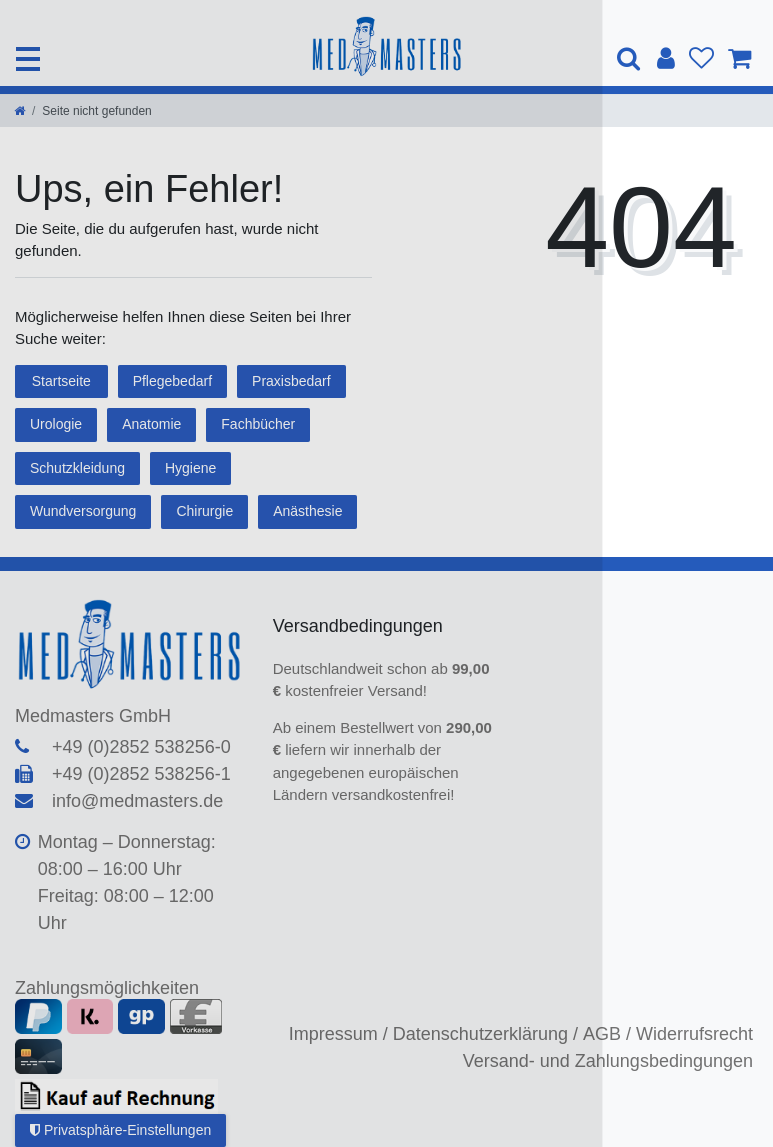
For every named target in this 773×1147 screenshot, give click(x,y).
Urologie (56, 424)
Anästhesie (307, 511)
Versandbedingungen (360, 626)
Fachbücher (258, 424)
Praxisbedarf (291, 381)
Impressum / (338, 1034)
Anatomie (151, 424)
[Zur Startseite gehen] (19, 111)
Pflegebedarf (172, 381)
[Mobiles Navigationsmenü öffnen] (28, 59)
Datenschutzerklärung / (485, 1034)
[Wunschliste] (701, 59)
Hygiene (190, 468)
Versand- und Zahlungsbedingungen (608, 1061)
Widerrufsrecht (694, 1034)
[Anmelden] (666, 59)
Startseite (61, 381)
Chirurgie (204, 511)
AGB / (607, 1034)
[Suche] (630, 58)
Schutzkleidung (77, 468)
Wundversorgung (83, 511)
